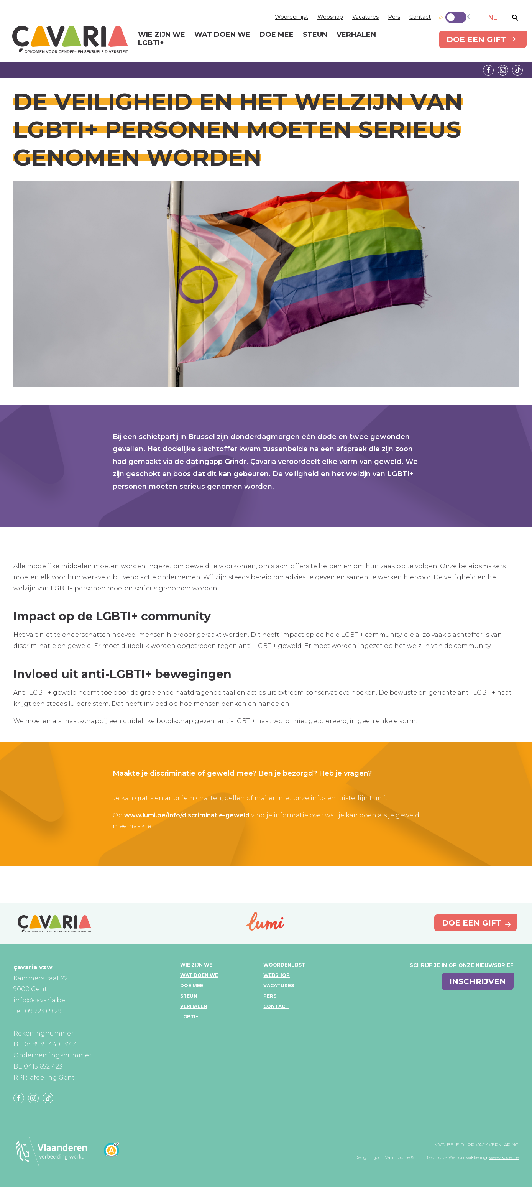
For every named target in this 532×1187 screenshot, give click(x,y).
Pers (394, 16)
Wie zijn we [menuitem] (161, 35)
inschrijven (477, 981)
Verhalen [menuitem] (356, 35)
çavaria (70, 39)
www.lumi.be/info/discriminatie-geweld (187, 815)
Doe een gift (476, 39)
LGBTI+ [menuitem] (151, 43)
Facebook (488, 70)
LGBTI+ (189, 1016)
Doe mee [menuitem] (276, 35)
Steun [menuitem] (315, 35)
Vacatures (365, 16)
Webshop (330, 16)
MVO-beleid (449, 1145)
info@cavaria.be (39, 1000)
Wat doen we (199, 975)
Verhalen (193, 1006)
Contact (420, 16)
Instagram (503, 70)
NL (492, 17)
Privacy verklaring (493, 1145)
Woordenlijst (291, 16)
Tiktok (517, 70)
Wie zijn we (196, 965)
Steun (188, 996)
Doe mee (191, 985)
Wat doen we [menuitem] (222, 35)
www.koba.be (504, 1157)
